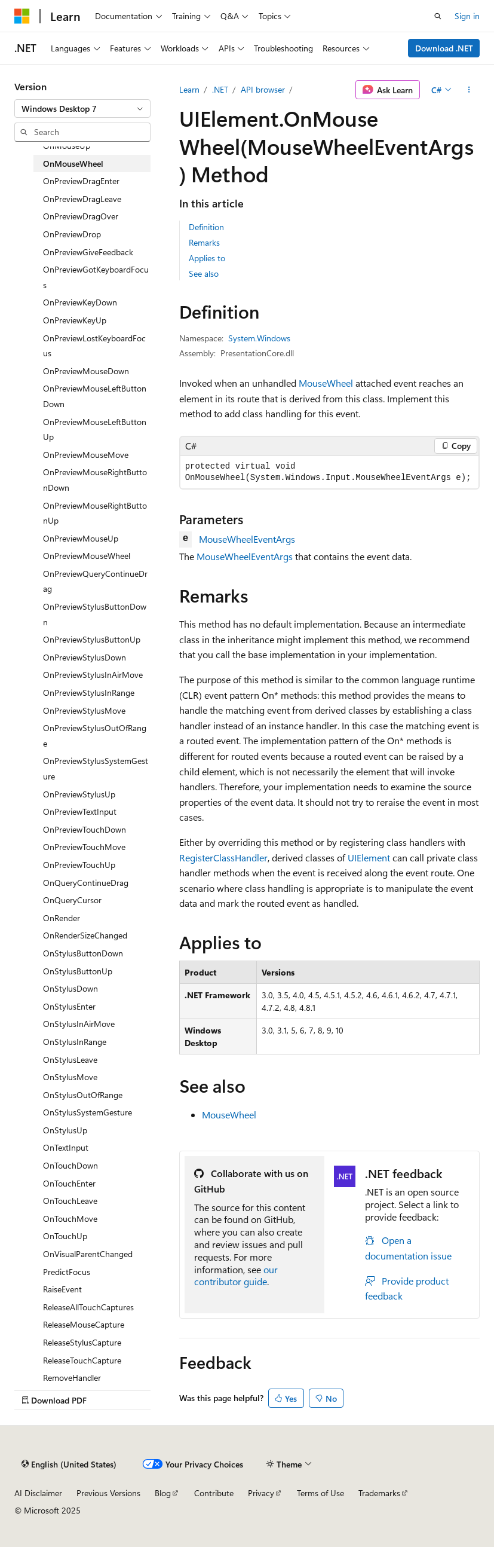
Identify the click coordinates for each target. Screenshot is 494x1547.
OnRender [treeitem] (61, 918)
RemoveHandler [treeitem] (72, 1377)
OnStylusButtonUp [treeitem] (77, 971)
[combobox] (82, 108)
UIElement (369, 857)
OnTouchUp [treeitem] (65, 1236)
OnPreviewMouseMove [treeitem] (85, 454)
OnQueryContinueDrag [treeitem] (85, 882)
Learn (189, 89)
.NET (220, 89)
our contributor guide (236, 1275)
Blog (163, 1493)
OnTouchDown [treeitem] (70, 1165)
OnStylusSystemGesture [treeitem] (87, 1112)
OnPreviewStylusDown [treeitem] (84, 657)
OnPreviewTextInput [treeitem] (79, 811)
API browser (263, 89)
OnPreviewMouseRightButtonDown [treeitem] (95, 479)
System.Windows (259, 338)
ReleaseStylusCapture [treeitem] (82, 1342)
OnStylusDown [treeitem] (70, 988)
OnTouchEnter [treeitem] (69, 1183)
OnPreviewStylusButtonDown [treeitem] (94, 614)
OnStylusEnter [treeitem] (69, 1006)
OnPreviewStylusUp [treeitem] (79, 794)
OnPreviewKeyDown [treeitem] (80, 302)
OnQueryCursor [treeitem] (72, 900)
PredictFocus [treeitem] (66, 1271)
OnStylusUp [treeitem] (65, 1130)
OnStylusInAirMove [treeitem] (79, 1023)
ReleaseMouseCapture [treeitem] (83, 1324)
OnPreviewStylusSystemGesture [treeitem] (95, 768)
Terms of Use (320, 1493)
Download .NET (444, 48)
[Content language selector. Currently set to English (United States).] (69, 1463)
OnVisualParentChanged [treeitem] (88, 1253)
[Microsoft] (22, 16)
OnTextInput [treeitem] (65, 1147)
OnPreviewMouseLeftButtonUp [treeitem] (94, 429)
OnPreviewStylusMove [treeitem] (84, 710)
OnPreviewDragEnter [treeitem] (81, 181)
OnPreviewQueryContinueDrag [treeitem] (95, 581)
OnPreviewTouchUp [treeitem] (79, 864)
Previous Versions (108, 1493)
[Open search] (438, 16)
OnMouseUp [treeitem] (66, 145)
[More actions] (469, 89)
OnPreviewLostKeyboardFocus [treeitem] (94, 345)
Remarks (204, 242)
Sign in (467, 16)
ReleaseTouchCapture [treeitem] (82, 1360)
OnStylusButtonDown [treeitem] (83, 953)
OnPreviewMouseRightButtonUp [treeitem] (95, 513)
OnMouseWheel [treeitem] (73, 163)
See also (204, 273)
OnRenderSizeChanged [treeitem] (85, 935)
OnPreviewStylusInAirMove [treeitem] (93, 674)
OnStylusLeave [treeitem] (70, 1059)
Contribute (214, 1493)
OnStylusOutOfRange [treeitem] (82, 1094)
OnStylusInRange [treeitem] (74, 1041)
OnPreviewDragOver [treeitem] (80, 216)
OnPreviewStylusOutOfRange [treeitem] (94, 735)
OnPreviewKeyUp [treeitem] (74, 320)
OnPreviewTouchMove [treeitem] (84, 846)
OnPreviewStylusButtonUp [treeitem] (91, 639)
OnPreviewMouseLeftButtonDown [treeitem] (94, 396)
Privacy (261, 1493)
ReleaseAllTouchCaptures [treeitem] (88, 1307)
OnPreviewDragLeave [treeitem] (82, 198)
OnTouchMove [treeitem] (70, 1218)
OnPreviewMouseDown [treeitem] (86, 371)
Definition (206, 227)
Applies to (207, 258)
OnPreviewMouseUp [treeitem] (80, 538)
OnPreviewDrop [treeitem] (72, 234)
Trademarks (379, 1493)
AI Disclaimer (38, 1493)
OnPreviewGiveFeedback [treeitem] (88, 252)
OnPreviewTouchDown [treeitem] (84, 829)
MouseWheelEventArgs (247, 539)
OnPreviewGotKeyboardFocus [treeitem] (96, 277)
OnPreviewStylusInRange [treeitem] (88, 692)
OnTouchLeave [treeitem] (70, 1200)
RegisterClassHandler (223, 857)
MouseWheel (326, 383)
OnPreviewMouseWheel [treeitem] (86, 555)
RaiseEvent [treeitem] (62, 1289)
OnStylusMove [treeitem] (70, 1077)
